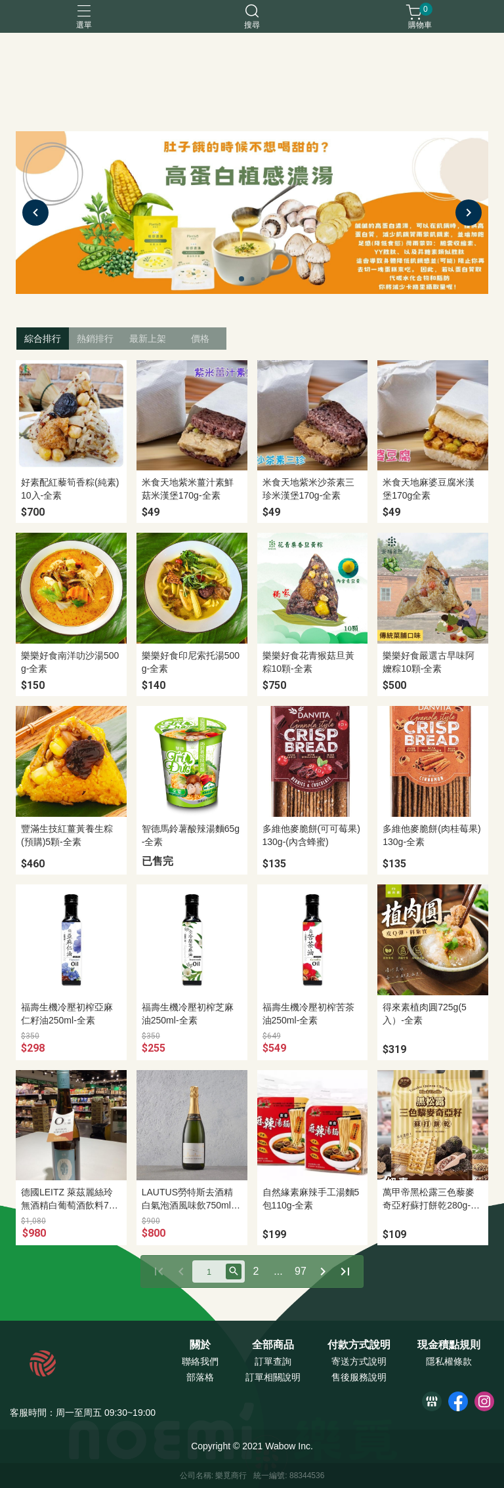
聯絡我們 (200, 1361)
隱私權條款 (449, 1361)
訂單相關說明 (273, 1377)
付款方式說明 (358, 1345)
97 (300, 1271)
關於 (200, 1345)
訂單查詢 (273, 1361)
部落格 (200, 1377)
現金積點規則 (448, 1345)
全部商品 (273, 1345)
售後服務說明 (359, 1377)
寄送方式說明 (359, 1361)
